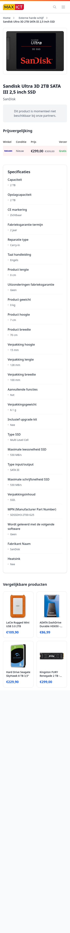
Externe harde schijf (31, 18)
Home (6, 18)
